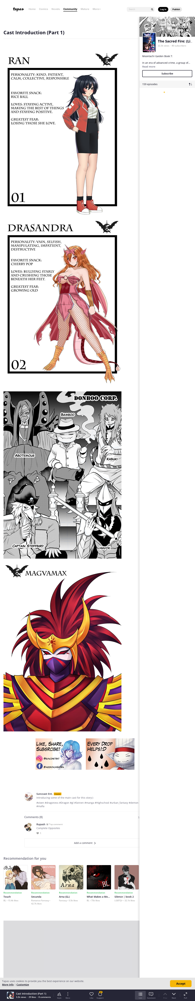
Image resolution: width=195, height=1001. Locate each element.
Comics (43, 8)
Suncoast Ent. (44, 793)
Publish (176, 9)
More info (8, 984)
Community (70, 8)
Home (32, 8)
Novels (56, 8)
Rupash (40, 824)
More (97, 8)
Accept (180, 984)
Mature (85, 8)
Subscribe (167, 73)
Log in (163, 9)
